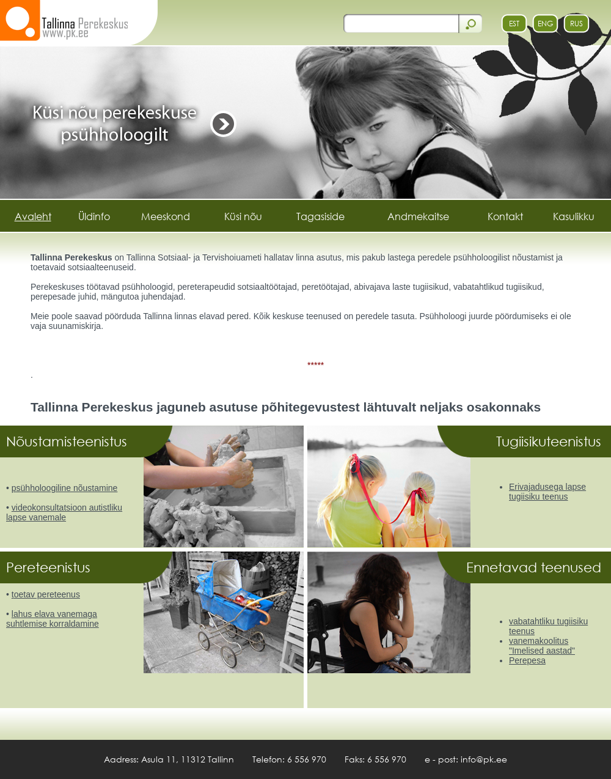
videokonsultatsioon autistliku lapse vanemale (64, 512)
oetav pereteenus (47, 594)
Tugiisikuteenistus (550, 441)
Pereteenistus (50, 567)
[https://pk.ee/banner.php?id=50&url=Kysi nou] (305, 122)
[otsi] (399, 23)
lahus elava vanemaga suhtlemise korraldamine (52, 619)
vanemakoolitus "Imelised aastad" (542, 645)
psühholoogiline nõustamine (65, 488)
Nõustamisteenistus (68, 441)
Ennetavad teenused (535, 567)
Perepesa (527, 660)
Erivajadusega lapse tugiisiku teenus (547, 491)
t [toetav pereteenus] (13, 594)
